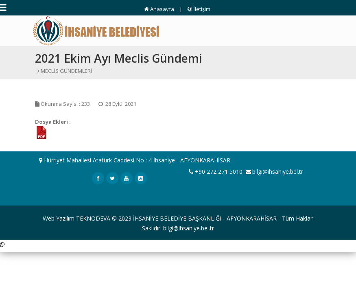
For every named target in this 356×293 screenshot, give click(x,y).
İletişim (199, 9)
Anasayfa (159, 9)
